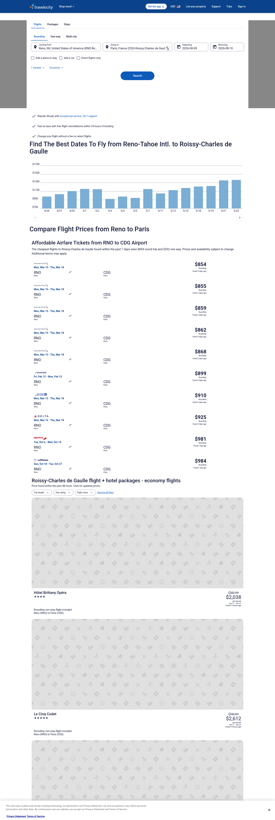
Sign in (241, 6)
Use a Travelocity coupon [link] (209, 772)
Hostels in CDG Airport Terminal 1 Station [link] (56, 694)
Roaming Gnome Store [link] (40, 783)
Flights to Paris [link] (90, 17)
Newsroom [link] (35, 772)
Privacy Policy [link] (147, 749)
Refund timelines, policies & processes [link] (215, 766)
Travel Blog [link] (90, 795)
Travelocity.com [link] (37, 17)
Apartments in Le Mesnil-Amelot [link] (157, 680)
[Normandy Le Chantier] (172, 489)
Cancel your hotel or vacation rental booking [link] (218, 755)
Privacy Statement (16, 816)
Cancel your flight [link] (205, 760)
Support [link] (200, 749)
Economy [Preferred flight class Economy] (225, 85)
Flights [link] (51, 17)
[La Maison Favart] (172, 554)
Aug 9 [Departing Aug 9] (183, 97)
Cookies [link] (145, 755)
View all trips (137, 581)
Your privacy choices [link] (151, 778)
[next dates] (240, 238)
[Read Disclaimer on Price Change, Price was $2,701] (220, 414)
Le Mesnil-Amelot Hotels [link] (47, 687)
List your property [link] (38, 760)
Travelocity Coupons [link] (95, 783)
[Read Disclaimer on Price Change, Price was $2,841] (220, 544)
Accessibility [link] (147, 772)
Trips (229, 6)
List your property (196, 6)
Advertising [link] (35, 789)
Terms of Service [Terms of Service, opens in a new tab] (36, 816)
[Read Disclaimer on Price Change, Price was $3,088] (220, 479)
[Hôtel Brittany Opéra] (172, 424)
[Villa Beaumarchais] (172, 521)
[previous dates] (35, 238)
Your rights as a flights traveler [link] (211, 778)
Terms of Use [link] (147, 760)
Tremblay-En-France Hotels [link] (48, 680)
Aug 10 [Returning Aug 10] (217, 97)
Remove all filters (105, 404)
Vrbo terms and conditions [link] (153, 766)
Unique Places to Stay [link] (95, 789)
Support (216, 6)
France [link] (61, 17)
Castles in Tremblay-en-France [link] (50, 673)
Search (137, 118)
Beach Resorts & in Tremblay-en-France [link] (160, 673)
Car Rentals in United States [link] (98, 772)
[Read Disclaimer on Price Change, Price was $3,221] (220, 447)
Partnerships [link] (36, 766)
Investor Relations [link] (38, 778)
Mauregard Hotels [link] (149, 666)
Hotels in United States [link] (96, 749)
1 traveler (207, 85)
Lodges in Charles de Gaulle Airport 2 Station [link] (58, 666)
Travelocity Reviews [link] (94, 778)
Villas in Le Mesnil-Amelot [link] (153, 687)
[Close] (269, 810)
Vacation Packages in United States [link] (102, 760)
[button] (137, 645)
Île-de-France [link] (73, 17)
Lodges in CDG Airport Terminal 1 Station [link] (161, 694)
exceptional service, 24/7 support (78, 154)
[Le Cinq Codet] (172, 456)
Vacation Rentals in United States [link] (101, 755)
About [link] (32, 749)
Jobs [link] (32, 755)
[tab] (123, 73)
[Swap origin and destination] (104, 95)
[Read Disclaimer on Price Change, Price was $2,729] (220, 512)
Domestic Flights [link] (93, 766)
